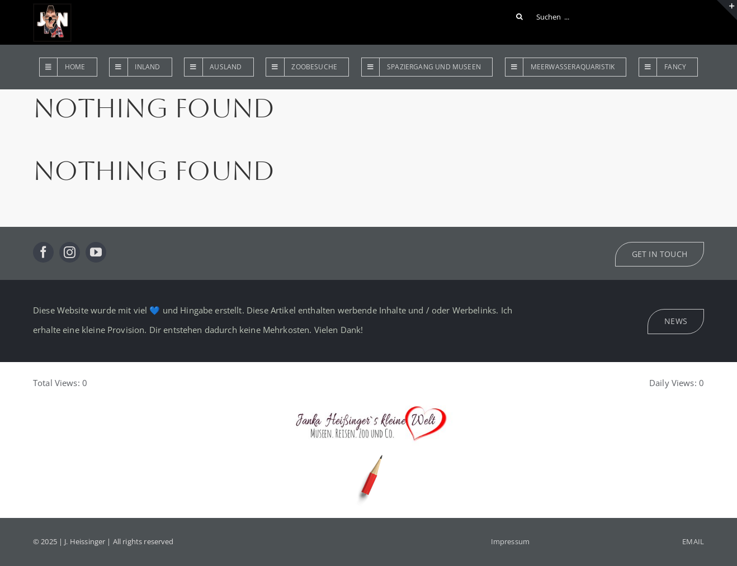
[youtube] (96, 252)
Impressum (510, 541)
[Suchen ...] (545, 17)
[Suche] (519, 17)
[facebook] (43, 252)
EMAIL (693, 541)
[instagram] (69, 252)
